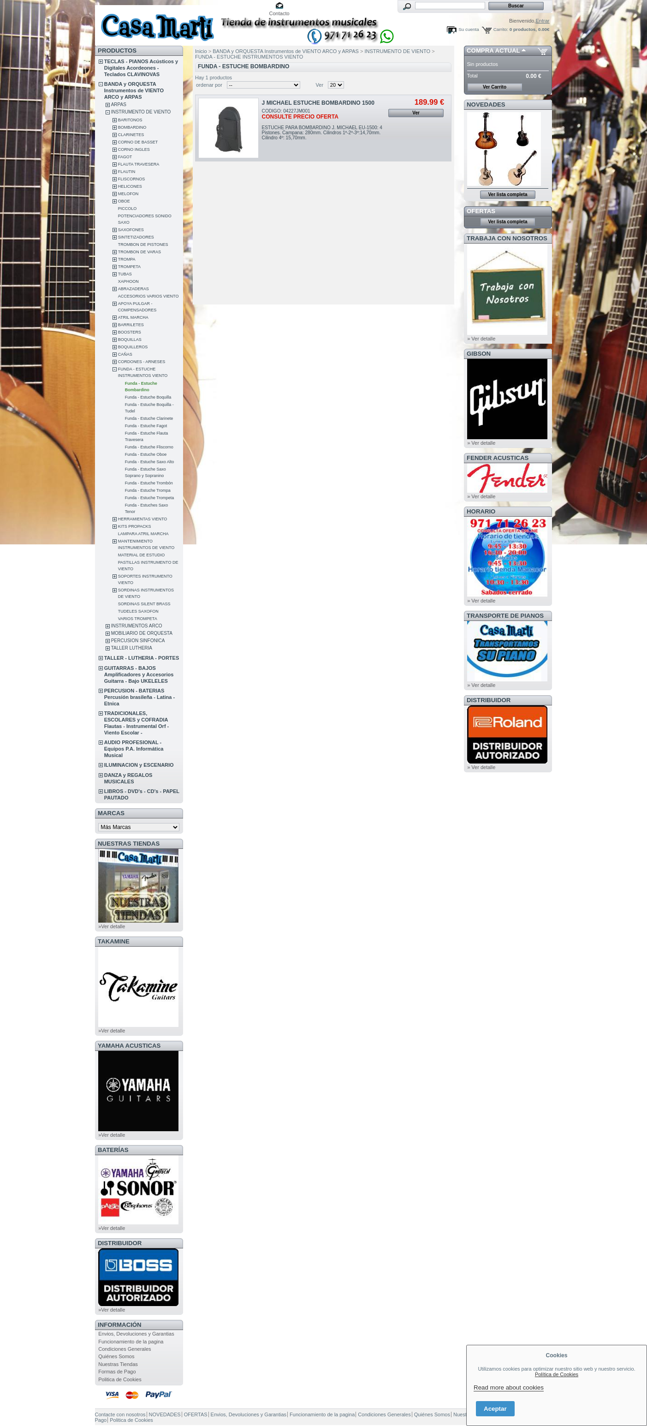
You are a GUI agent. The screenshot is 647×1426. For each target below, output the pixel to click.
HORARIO (481, 511)
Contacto (279, 13)
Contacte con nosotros (120, 1414)
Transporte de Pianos (505, 615)
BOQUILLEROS (133, 347)
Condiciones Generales (124, 1349)
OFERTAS (481, 211)
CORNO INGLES (134, 149)
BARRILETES (131, 324)
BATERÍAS (113, 1149)
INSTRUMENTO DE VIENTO (141, 111)
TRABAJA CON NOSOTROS (507, 238)
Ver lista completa (507, 194)
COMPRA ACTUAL (493, 50)
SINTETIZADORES (136, 237)
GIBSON (479, 353)
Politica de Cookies (120, 1379)
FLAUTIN (127, 171)
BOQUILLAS (130, 339)
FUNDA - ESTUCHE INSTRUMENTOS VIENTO (249, 57)
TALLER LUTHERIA (131, 647)
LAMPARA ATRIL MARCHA (143, 533)
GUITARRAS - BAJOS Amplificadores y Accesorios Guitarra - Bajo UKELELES (139, 674)
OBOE (124, 201)
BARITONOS (130, 120)
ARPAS (118, 104)
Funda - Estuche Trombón (149, 483)
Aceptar (495, 1408)
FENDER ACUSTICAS (497, 457)
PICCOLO (127, 208)
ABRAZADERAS (133, 288)
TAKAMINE (114, 941)
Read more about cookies (509, 1387)
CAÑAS (125, 354)
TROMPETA (129, 266)
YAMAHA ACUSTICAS (129, 1045)
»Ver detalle (111, 926)
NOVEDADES (486, 104)
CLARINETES (131, 134)
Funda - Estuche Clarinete (149, 418)
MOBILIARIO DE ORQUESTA (141, 633)
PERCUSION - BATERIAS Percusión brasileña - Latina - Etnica (139, 697)
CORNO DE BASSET (138, 142)
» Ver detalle (481, 338)
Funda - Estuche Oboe (146, 454)
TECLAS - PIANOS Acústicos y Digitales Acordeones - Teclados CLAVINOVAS (141, 68)
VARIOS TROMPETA (137, 618)
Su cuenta (468, 29)
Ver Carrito (494, 86)
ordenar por (209, 85)
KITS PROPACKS (134, 526)
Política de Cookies (556, 1374)
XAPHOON (128, 281)
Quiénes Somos (116, 1356)
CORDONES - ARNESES (142, 361)
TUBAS (125, 274)
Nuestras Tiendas (118, 1364)
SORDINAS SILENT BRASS (144, 604)
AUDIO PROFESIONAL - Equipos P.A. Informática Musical (134, 749)
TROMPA (127, 259)
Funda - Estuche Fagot (146, 426)
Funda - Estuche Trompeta (149, 497)
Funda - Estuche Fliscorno (149, 447)
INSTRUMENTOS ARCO (136, 625)
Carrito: (500, 29)
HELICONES (130, 186)
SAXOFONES (131, 229)
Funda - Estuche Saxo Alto (149, 461)
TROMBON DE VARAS (139, 252)
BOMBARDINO (132, 127)
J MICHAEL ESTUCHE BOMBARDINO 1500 (318, 103)
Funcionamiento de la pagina (130, 1341)
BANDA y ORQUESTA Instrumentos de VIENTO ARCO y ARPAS (134, 90)
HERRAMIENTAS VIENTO (142, 519)
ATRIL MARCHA (133, 317)
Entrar (543, 21)
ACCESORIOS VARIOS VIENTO (148, 296)
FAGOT (125, 157)
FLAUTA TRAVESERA (139, 164)
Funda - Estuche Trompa (148, 490)
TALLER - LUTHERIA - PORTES (141, 658)
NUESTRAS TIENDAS (129, 843)
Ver (320, 85)
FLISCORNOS (131, 179)
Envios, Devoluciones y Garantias (136, 1334)
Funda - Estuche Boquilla (148, 397)
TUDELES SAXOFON (138, 611)
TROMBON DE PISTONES (143, 244)
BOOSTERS (129, 332)
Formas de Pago (117, 1371)
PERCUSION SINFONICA (138, 640)
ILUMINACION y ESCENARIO (139, 765)
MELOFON (128, 193)
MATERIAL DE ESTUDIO (141, 555)
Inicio (201, 51)
